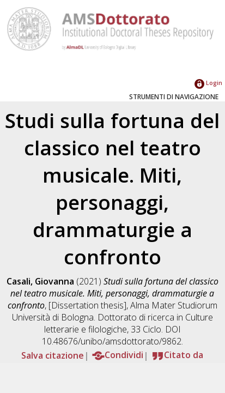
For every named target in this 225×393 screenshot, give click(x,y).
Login (208, 82)
